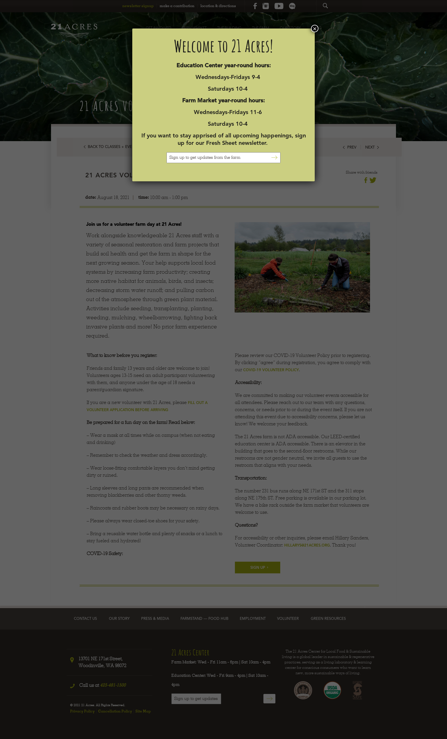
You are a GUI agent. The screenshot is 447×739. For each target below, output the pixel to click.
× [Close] (315, 28)
